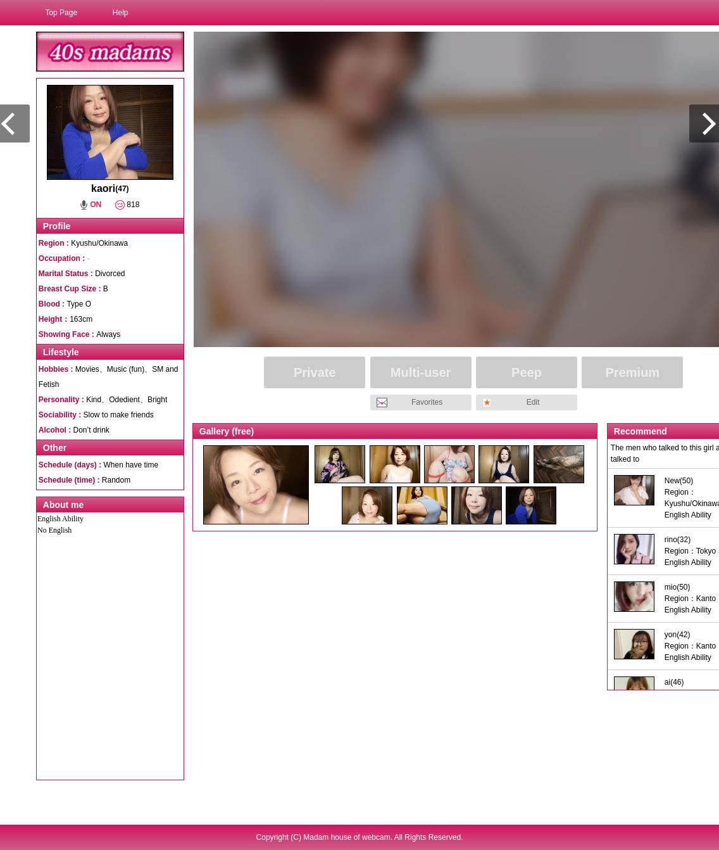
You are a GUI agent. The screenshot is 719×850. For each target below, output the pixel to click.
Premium (633, 372)
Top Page (61, 12)
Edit (533, 402)
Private (315, 372)
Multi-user (421, 372)
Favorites (426, 402)
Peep (526, 372)
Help (120, 12)
